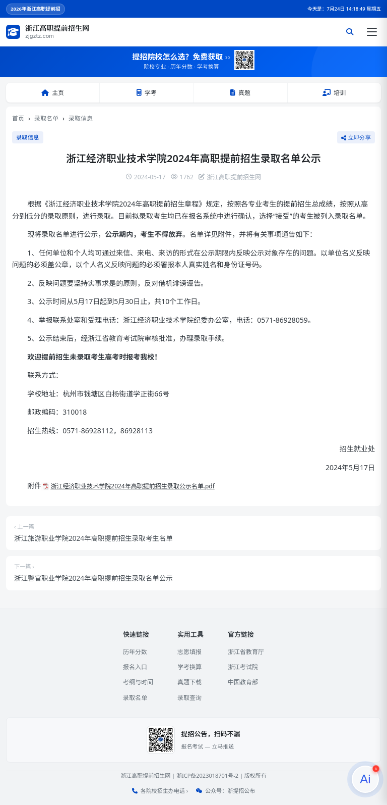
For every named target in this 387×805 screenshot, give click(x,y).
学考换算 (189, 667)
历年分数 (135, 651)
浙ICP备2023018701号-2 (207, 775)
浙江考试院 (243, 667)
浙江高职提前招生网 (145, 775)
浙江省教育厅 (246, 651)
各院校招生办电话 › (164, 790)
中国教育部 (243, 682)
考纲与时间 (138, 682)
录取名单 (46, 118)
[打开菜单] (372, 32)
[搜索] (350, 32)
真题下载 (189, 682)
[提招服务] (365, 779)
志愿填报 (189, 651)
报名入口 (135, 667)
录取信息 (81, 118)
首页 (18, 118)
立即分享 (356, 137)
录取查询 (189, 697)
